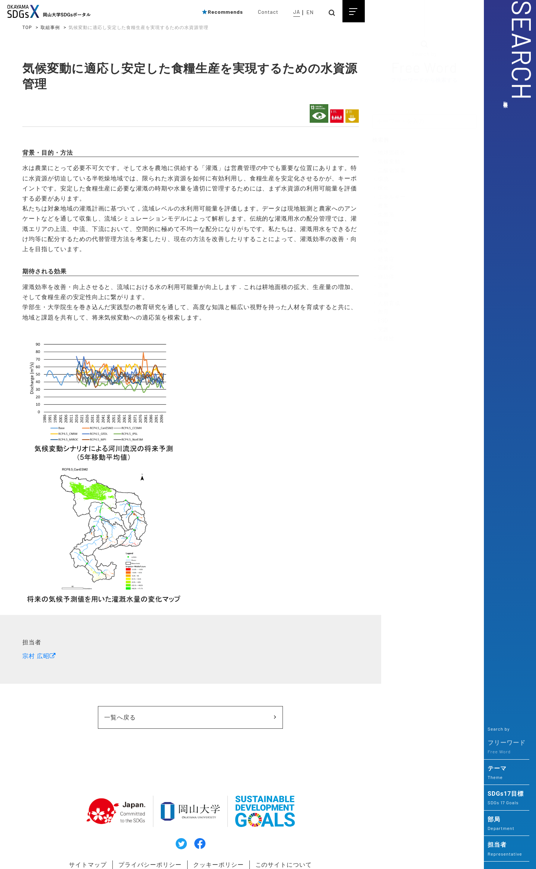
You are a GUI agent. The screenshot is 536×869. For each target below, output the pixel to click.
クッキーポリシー (212, 850)
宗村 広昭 (36, 643)
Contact (268, 12)
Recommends (222, 12)
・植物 (380, 224)
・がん (380, 241)
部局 (507, 824)
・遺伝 (380, 232)
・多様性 (383, 338)
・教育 (380, 312)
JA (296, 12)
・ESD (380, 321)
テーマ (507, 773)
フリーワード (507, 747)
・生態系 (383, 215)
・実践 (380, 330)
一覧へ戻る (140, 704)
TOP (27, 27)
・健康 (380, 250)
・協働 (380, 295)
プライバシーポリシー (140, 850)
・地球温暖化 (389, 153)
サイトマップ (74, 850)
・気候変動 (386, 162)
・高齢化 (383, 268)
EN (310, 12)
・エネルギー (389, 197)
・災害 (380, 286)
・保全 (380, 188)
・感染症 (383, 259)
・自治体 (383, 277)
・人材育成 (386, 303)
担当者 (507, 849)
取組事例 (50, 27)
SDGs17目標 (507, 798)
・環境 (380, 179)
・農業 (380, 206)
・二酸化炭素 (389, 170)
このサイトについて (281, 850)
